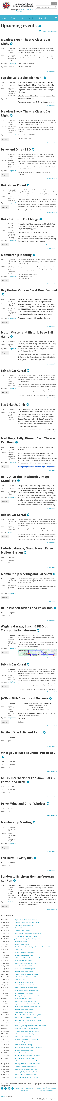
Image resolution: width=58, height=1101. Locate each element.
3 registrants (12, 718)
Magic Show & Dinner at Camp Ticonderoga (28, 1047)
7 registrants (12, 388)
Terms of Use (29, 1088)
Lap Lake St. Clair (13, 404)
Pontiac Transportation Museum (24, 952)
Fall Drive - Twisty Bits (17, 858)
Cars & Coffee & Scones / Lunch (24, 985)
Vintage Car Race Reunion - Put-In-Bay (28, 753)
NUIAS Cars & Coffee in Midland (24, 966)
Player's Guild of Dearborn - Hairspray (26, 920)
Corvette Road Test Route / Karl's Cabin (26, 990)
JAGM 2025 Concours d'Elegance (24, 968)
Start (2, 82)
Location (3, 55)
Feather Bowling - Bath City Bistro (24, 1042)
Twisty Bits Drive (19, 979)
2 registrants (12, 843)
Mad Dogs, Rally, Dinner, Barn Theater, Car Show (28, 440)
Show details (51, 71)
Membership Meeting (16, 255)
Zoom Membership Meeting (23, 960)
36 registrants (12, 318)
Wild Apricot (42, 1099)
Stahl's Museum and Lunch (22, 1036)
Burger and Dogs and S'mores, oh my (26, 1077)
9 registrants (12, 497)
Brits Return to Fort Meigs (19, 219)
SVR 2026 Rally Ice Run (21, 944)
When (2, 48)
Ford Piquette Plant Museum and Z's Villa (27, 1064)
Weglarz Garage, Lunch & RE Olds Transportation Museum (24, 628)
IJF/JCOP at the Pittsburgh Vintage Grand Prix (25, 479)
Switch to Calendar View (49, 31)
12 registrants (12, 63)
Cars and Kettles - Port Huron (23, 993)
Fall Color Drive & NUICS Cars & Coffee (26, 1061)
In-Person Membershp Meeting (24, 1058)
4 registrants (12, 593)
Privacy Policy (20, 1088)
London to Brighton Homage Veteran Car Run (27, 878)
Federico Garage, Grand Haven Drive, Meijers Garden (27, 550)
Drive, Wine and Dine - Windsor (23, 803)
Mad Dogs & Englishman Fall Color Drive (27, 1055)
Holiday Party (18, 949)
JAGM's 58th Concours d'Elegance (24, 698)
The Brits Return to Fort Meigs (23, 1012)
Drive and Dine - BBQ (16, 149)
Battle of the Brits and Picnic (21, 732)
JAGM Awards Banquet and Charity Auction (27, 939)
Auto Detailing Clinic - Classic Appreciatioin (27, 933)
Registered (4, 63)
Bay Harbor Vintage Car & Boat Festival (29, 290)
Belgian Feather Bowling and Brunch (25, 936)
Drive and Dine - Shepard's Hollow (25, 1066)
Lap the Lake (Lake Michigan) (22, 78)
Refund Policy (25, 1090)
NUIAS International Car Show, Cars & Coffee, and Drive (28, 780)
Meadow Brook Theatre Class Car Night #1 (27, 1020)
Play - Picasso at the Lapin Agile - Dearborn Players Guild (32, 947)
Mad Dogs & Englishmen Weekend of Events (28, 996)
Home (3, 1096)
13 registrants (12, 171)
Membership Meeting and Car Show (26, 574)
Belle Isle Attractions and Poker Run (27, 608)
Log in (54, 3)
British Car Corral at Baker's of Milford (26, 963)
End (2, 85)
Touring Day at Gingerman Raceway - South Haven (30, 1026)
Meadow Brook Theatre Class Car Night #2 (27, 1015)
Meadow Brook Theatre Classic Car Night (25, 42)
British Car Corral (13, 185)
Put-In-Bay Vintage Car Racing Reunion (26, 1072)
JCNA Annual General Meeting (23, 925)
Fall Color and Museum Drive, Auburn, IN (27, 958)
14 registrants (12, 276)
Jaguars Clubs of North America (26, 10)
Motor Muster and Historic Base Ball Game (27, 334)
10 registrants (12, 135)
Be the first (11, 532)
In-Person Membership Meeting (24, 955)
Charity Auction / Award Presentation (26, 1039)
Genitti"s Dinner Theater (21, 930)
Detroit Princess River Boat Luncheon (26, 974)
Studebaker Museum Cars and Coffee (26, 1028)
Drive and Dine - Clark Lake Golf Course (26, 922)
